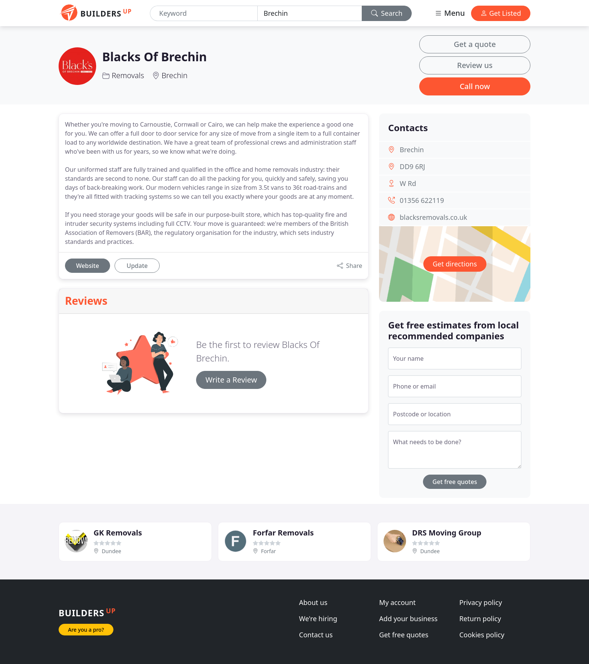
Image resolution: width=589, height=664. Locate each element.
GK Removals (118, 533)
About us (313, 602)
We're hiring (318, 618)
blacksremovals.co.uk (433, 217)
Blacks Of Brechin (154, 56)
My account (397, 602)
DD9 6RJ (412, 166)
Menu (450, 13)
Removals (128, 75)
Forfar (268, 551)
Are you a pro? (86, 629)
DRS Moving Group (446, 533)
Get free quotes (454, 482)
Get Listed (500, 13)
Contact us (316, 634)
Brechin (174, 75)
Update (137, 266)
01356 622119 (422, 200)
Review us (474, 65)
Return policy (480, 618)
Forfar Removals (283, 533)
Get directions (455, 263)
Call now (475, 86)
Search (387, 13)
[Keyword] (204, 13)
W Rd (408, 183)
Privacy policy (480, 602)
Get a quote (475, 44)
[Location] (309, 13)
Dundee (111, 551)
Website (87, 266)
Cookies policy (481, 634)
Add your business (408, 618)
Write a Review (231, 380)
